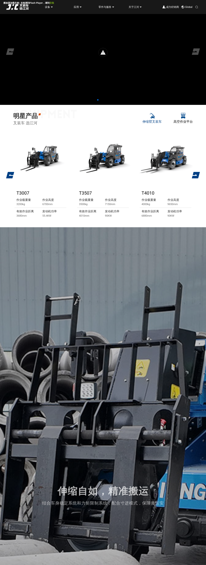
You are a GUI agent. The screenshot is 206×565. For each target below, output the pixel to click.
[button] (97, 100)
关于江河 (134, 7)
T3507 (85, 193)
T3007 (22, 193)
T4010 (148, 193)
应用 (76, 7)
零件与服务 (104, 7)
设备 (47, 7)
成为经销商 (172, 7)
